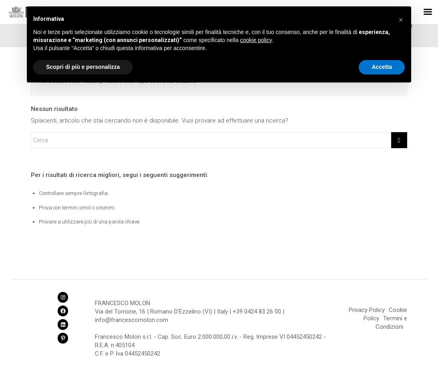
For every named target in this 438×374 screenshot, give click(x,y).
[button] (400, 19)
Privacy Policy (367, 310)
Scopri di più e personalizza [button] (83, 67)
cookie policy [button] (256, 40)
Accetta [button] (382, 67)
